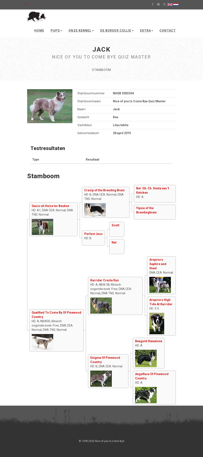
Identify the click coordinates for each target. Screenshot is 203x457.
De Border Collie (117, 30)
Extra (146, 30)
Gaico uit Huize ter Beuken (50, 206)
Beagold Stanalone (148, 341)
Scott (115, 225)
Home (39, 30)
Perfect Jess (93, 234)
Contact (167, 30)
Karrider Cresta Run (104, 280)
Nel (114, 242)
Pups (56, 30)
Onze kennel (81, 30)
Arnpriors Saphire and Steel (157, 264)
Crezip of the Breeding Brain (104, 190)
